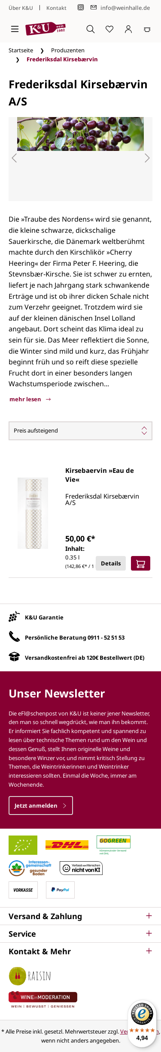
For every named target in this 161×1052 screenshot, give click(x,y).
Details (111, 563)
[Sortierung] (80, 430)
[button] (80, 916)
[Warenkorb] (147, 28)
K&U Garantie (44, 617)
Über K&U (21, 8)
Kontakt (56, 8)
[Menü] (14, 28)
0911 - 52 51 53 (106, 637)
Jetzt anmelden (41, 805)
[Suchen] (90, 28)
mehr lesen (30, 399)
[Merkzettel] (109, 28)
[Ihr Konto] (128, 28)
